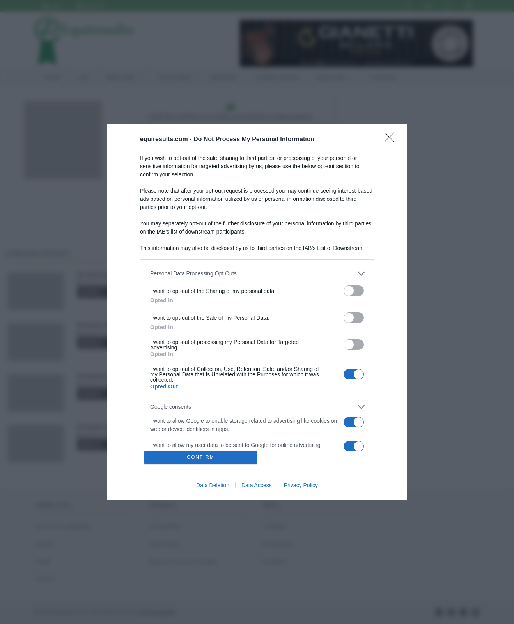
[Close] (392, 139)
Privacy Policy (301, 485)
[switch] (354, 290)
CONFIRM (200, 457)
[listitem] (257, 273)
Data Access (256, 485)
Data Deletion (212, 485)
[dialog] (257, 312)
